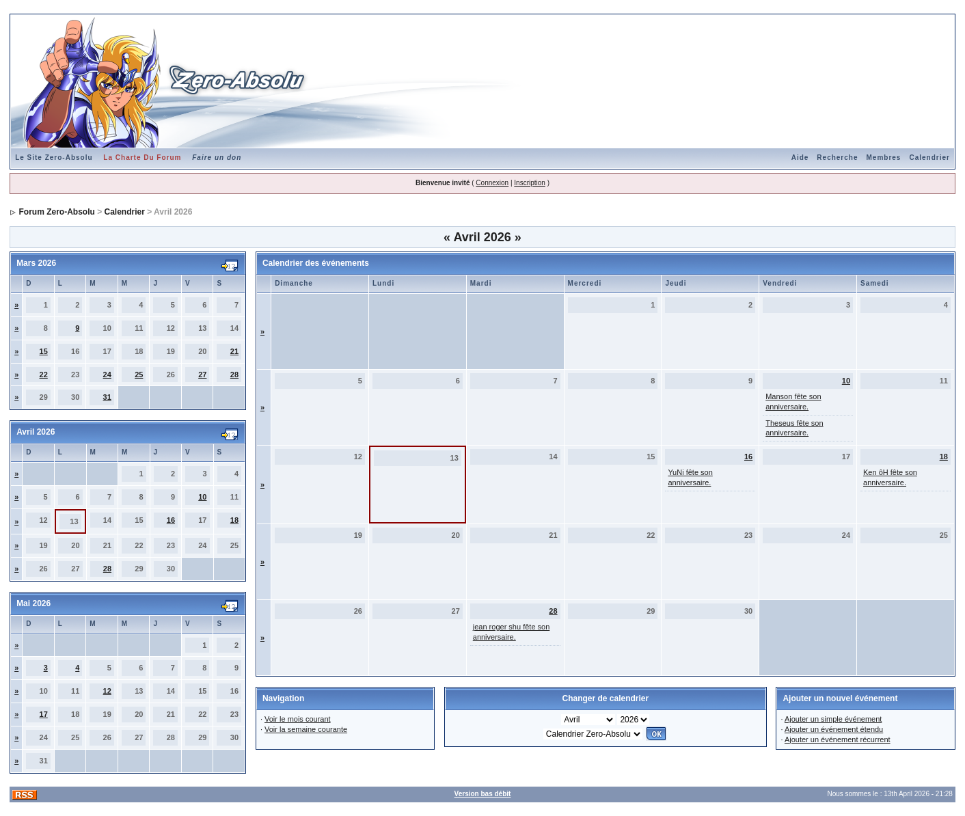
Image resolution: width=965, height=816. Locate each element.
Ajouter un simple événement (833, 719)
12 (107, 691)
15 (44, 351)
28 (234, 374)
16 (171, 520)
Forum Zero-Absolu (56, 212)
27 (202, 374)
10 (202, 497)
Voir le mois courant (297, 719)
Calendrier (929, 157)
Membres (884, 157)
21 (234, 351)
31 (107, 397)
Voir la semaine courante (305, 729)
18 (234, 520)
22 (44, 374)
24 (107, 374)
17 (44, 714)
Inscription (529, 183)
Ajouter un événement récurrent (838, 739)
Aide (800, 157)
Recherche (837, 157)
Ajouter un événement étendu (834, 729)
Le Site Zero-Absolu (53, 157)
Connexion (492, 183)
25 (139, 374)
